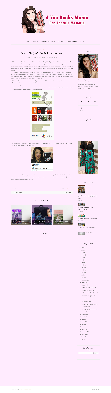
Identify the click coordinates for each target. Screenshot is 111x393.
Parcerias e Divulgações (48, 41)
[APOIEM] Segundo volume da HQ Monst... (20, 222)
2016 (81, 272)
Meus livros (61, 41)
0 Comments (14, 188)
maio (83, 324)
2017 (81, 270)
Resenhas (35, 41)
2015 (81, 275)
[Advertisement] (90, 370)
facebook (82, 102)
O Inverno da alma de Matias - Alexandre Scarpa (85, 208)
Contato (82, 41)
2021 (81, 260)
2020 (81, 262)
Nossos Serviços (72, 41)
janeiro (84, 334)
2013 (81, 337)
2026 (81, 247)
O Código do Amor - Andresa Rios (86, 227)
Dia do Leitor (89, 232)
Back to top (96, 389)
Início (28, 41)
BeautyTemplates (26, 389)
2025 (81, 250)
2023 (81, 255)
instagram (95, 102)
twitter (88, 102)
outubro (84, 285)
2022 (81, 257)
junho (83, 322)
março (83, 329)
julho (83, 319)
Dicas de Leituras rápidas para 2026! (87, 218)
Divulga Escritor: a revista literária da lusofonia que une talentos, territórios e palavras (88, 196)
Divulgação (42, 49)
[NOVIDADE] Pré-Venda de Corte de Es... (41, 222)
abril (83, 327)
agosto (83, 317)
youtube (81, 109)
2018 (81, 267)
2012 (81, 339)
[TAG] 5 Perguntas (86, 301)
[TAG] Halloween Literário (89, 287)
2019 (81, 265)
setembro (84, 314)
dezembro (84, 280)
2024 (81, 252)
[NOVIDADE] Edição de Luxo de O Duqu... (61, 222)
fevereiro (84, 332)
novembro (84, 282)
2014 (81, 277)
